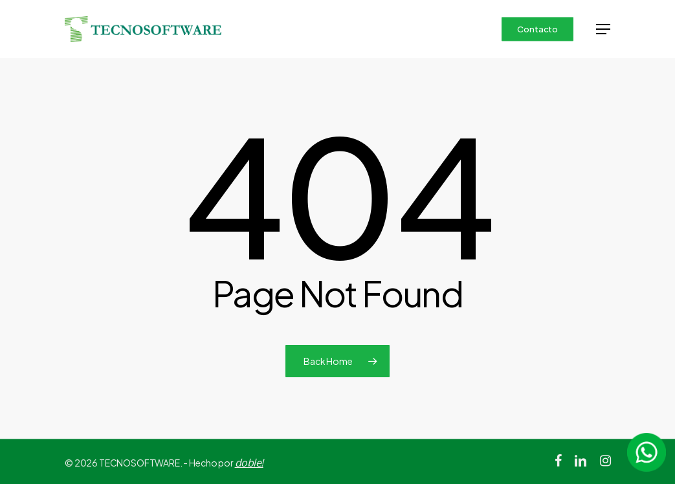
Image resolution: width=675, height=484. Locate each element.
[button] (603, 29)
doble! (249, 463)
